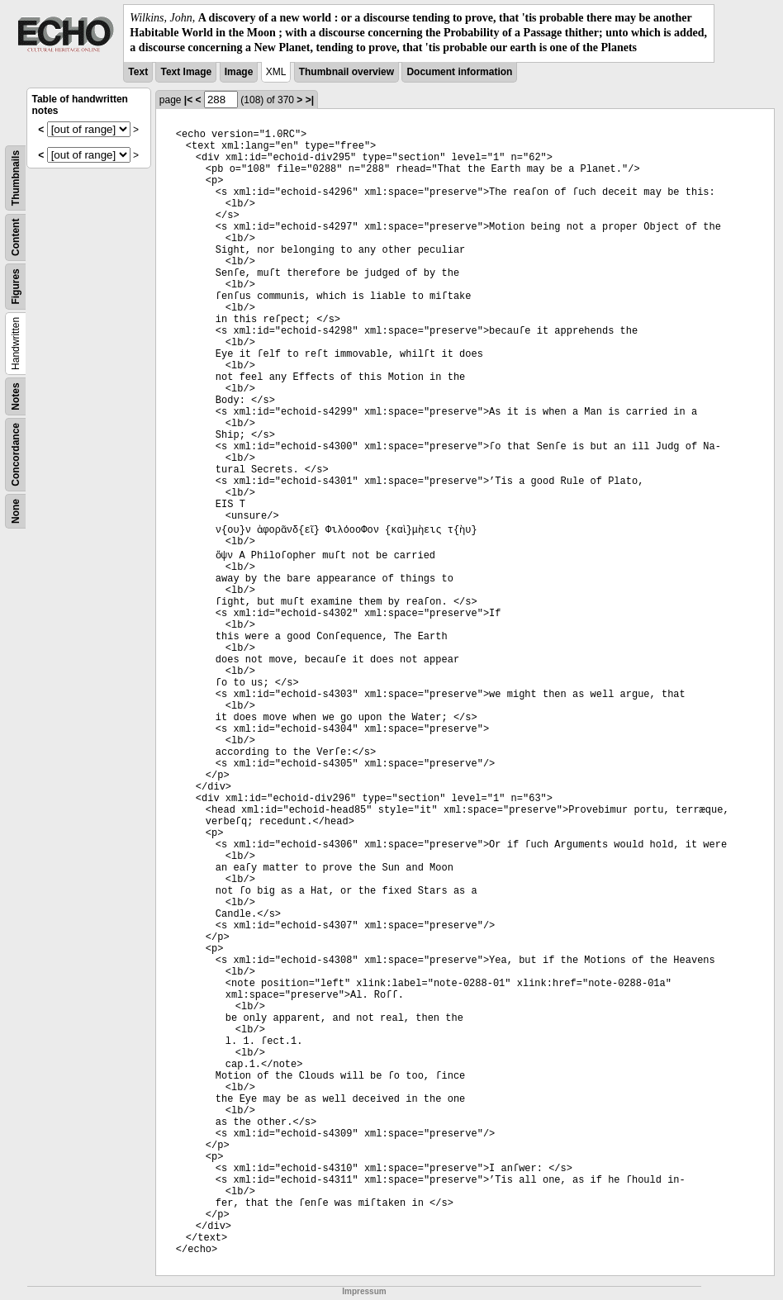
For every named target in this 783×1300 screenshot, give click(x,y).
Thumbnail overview (346, 72)
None (15, 511)
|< (188, 100)
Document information (459, 72)
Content (15, 236)
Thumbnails (15, 177)
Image (239, 72)
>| (310, 100)
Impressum (364, 1291)
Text (138, 72)
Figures (15, 286)
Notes (15, 396)
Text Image (185, 72)
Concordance (15, 454)
